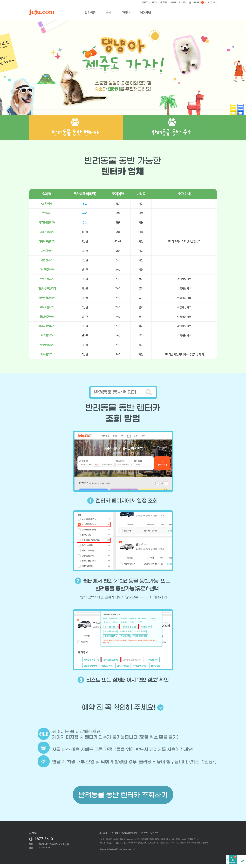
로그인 (155, 2)
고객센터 (182, 2)
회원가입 (145, 2)
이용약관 (143, 833)
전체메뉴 (212, 2)
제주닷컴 (42, 12)
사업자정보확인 (144, 839)
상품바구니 (196, 2)
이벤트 (173, 2)
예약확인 (164, 2)
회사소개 (103, 833)
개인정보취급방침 (129, 833)
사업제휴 (114, 833)
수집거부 (154, 833)
